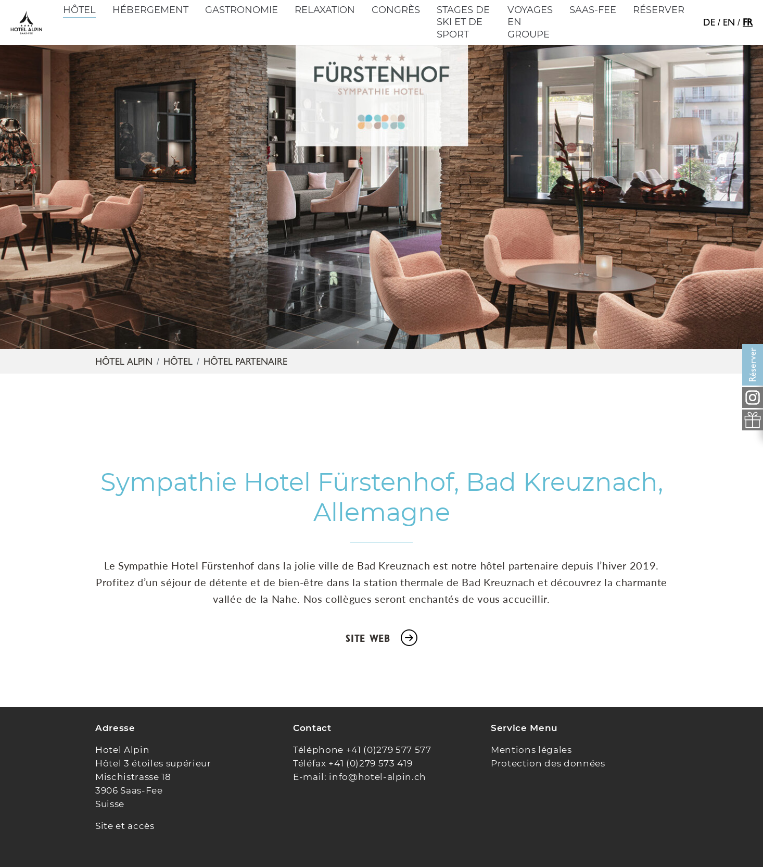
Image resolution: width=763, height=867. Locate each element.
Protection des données (548, 763)
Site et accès (125, 826)
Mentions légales (531, 750)
